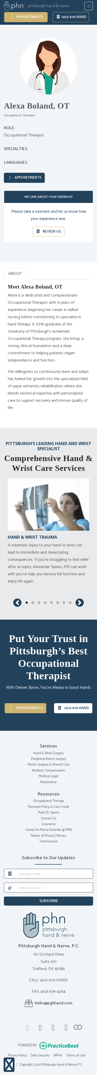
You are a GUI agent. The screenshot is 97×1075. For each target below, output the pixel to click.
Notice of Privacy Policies (48, 836)
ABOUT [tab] (15, 273)
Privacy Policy (17, 1055)
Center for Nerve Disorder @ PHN (48, 830)
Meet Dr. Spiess (48, 812)
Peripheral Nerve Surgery (48, 759)
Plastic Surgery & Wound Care (48, 764)
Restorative (48, 782)
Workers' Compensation (48, 770)
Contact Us (48, 818)
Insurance (49, 824)
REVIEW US (48, 232)
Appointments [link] (26, 17)
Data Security (40, 1055)
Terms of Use (75, 1055)
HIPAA (58, 1055)
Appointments (24, 178)
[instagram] (66, 1026)
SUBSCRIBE (48, 901)
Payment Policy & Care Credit (48, 807)
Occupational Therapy (48, 801)
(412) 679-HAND (71, 17)
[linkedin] (53, 1026)
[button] (17, 602)
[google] (27, 1026)
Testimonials (48, 841)
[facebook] (40, 1026)
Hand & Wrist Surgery (48, 753)
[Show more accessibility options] (9, 1065)
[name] (54, 874)
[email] (54, 887)
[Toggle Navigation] (88, 6)
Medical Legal (48, 776)
